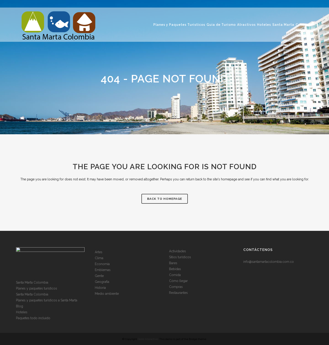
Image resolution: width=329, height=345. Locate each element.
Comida (175, 275)
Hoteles (21, 312)
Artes (98, 252)
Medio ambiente (107, 293)
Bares (173, 263)
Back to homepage (164, 198)
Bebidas (175, 269)
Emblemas (103, 270)
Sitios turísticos (180, 257)
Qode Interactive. (148, 339)
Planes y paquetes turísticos (36, 288)
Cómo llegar (178, 281)
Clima (99, 258)
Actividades (177, 251)
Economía (102, 264)
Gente (99, 276)
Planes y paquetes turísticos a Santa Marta (46, 300)
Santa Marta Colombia (32, 282)
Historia (100, 288)
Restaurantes (178, 293)
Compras (176, 287)
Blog (19, 306)
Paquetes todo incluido (33, 318)
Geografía (102, 282)
